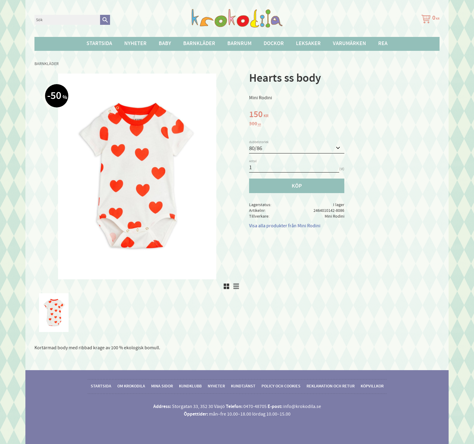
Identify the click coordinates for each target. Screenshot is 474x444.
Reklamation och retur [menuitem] (331, 386)
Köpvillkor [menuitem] (372, 386)
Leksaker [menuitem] (308, 43)
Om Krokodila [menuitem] (131, 386)
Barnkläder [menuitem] (199, 43)
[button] (226, 286)
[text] (344, 115)
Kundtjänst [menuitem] (243, 386)
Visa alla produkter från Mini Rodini (284, 226)
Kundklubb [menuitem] (190, 386)
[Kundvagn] (429, 19)
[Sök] (105, 20)
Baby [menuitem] (165, 43)
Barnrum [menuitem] (239, 43)
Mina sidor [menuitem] (162, 386)
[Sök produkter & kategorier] (67, 20)
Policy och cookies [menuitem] (280, 386)
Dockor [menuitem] (274, 43)
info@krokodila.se (302, 406)
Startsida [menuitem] (99, 43)
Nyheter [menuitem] (135, 43)
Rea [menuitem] (383, 43)
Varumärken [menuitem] (349, 43)
